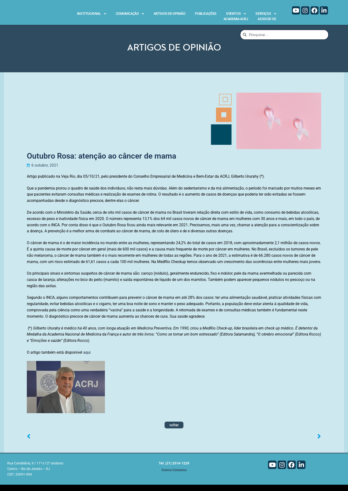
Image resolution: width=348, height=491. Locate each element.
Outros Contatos (174, 476)
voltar (174, 431)
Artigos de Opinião (170, 13)
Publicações (206, 13)
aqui (87, 358)
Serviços (265, 14)
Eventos (236, 14)
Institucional (91, 14)
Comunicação (130, 14)
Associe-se (267, 19)
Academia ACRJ (236, 19)
